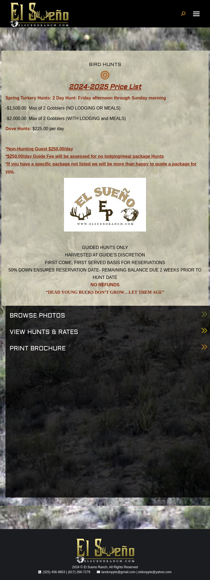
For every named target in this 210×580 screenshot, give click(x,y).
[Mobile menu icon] (196, 13)
